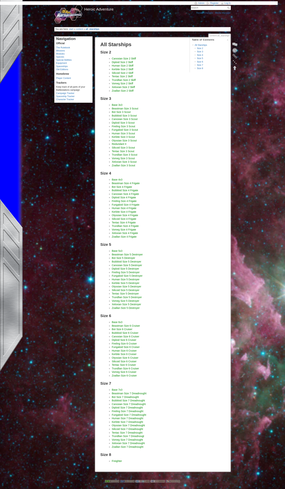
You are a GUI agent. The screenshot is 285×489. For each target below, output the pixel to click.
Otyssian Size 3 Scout (124, 140)
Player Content (63, 78)
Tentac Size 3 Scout (123, 151)
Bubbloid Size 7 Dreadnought (128, 400)
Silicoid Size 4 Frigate (124, 218)
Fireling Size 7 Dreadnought (127, 411)
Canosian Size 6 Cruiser (125, 336)
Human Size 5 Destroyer (126, 279)
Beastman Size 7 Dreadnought (129, 393)
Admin (201, 3)
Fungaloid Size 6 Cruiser (126, 347)
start (71, 29)
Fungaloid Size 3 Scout (125, 129)
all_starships (92, 29)
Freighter (117, 461)
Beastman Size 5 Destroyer (127, 254)
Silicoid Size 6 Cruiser (124, 361)
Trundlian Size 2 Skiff (124, 80)
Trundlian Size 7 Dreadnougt (128, 436)
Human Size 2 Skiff (122, 65)
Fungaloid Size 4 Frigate (125, 204)
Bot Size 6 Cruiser (122, 329)
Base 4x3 (117, 179)
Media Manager (223, 13)
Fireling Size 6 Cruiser (124, 343)
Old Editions (62, 69)
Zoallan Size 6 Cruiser (124, 375)
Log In (227, 3)
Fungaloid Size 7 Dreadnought (129, 414)
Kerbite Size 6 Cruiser (124, 354)
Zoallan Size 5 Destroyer (126, 307)
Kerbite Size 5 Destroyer (125, 283)
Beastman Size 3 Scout (125, 108)
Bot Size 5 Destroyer (123, 257)
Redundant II (119, 144)
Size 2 (200, 48)
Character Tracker (65, 99)
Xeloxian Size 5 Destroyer (126, 304)
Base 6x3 (117, 322)
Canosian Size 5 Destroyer (127, 265)
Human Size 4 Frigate (124, 208)
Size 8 (200, 68)
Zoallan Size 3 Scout (123, 165)
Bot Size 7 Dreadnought (125, 397)
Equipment (61, 63)
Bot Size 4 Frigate (122, 186)
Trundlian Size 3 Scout (124, 154)
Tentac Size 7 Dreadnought (127, 432)
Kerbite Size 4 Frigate (124, 211)
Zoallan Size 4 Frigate (124, 236)
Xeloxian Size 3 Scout (124, 161)
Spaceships (62, 66)
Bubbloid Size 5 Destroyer (126, 261)
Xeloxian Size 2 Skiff (123, 87)
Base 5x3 (117, 250)
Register (214, 3)
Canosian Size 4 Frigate (125, 194)
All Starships (201, 45)
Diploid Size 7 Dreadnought (127, 407)
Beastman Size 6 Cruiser (126, 325)
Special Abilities (64, 60)
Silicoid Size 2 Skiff (122, 72)
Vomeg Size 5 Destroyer (125, 300)
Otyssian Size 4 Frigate (125, 215)
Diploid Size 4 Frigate (124, 197)
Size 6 (200, 62)
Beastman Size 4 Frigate (126, 183)
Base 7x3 (117, 389)
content (79, 29)
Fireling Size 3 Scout (123, 126)
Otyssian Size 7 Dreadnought (128, 425)
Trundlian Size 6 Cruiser (125, 368)
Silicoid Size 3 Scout (123, 147)
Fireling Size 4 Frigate (124, 201)
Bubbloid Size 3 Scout (124, 115)
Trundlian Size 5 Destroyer (127, 297)
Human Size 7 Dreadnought (127, 418)
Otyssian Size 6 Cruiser (125, 357)
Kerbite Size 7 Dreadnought (127, 421)
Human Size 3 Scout (123, 133)
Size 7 (200, 65)
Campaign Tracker (65, 93)
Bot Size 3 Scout (121, 112)
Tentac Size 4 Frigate (124, 222)
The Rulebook (63, 47)
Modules (60, 54)
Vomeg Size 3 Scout (123, 158)
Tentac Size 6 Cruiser (124, 364)
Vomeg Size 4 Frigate (124, 229)
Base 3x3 (117, 104)
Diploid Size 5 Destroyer (125, 268)
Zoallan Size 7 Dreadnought (127, 446)
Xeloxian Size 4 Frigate (125, 233)
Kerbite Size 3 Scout (123, 136)
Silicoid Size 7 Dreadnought (127, 429)
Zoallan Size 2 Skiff (123, 90)
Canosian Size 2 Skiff (124, 58)
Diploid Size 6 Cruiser (124, 339)
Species (60, 57)
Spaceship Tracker (65, 96)
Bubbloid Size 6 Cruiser (125, 332)
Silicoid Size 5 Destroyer (125, 290)
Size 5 (200, 58)
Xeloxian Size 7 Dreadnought (128, 443)
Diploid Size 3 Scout (123, 122)
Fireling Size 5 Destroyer (126, 272)
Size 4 (200, 55)
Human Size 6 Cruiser (124, 350)
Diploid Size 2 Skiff (122, 62)
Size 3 (200, 51)
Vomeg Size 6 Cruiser (124, 371)
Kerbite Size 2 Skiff (122, 69)
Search (229, 8)
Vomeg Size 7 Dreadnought (127, 439)
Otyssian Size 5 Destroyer (126, 286)
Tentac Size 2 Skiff (122, 76)
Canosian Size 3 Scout (125, 119)
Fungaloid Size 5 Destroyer (127, 275)
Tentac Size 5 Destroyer (125, 293)
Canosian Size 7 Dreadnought (129, 404)
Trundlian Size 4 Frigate (125, 226)
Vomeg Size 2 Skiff (122, 83)
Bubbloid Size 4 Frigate (125, 190)
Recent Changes (204, 13)
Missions (60, 50)
